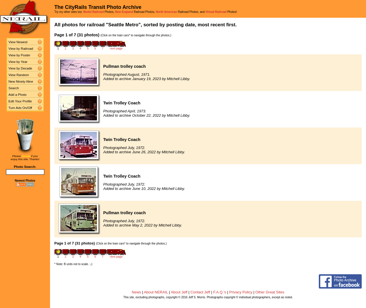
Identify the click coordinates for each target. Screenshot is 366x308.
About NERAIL (156, 292)
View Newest (18, 42)
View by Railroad (21, 48)
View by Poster (20, 55)
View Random (19, 75)
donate (26, 156)
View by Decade (20, 68)
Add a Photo (18, 94)
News (136, 292)
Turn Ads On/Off (20, 108)
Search (14, 88)
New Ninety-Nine (21, 81)
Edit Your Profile (20, 101)
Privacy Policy (240, 292)
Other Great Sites (269, 292)
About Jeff (179, 292)
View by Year (18, 61)
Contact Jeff (200, 292)
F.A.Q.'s (219, 292)
